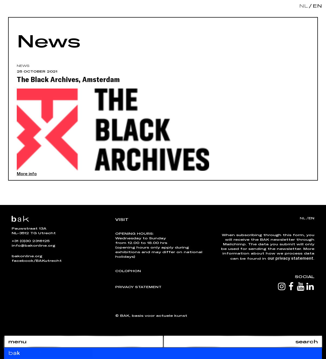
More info (27, 173)
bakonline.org (27, 256)
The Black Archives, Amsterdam (68, 79)
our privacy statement (290, 257)
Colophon (128, 271)
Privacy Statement (138, 287)
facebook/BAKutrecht (37, 260)
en (316, 6)
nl (303, 6)
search (306, 341)
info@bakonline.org (33, 245)
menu (17, 341)
